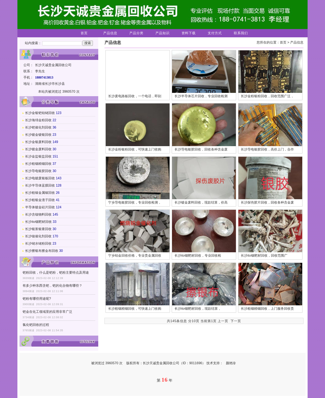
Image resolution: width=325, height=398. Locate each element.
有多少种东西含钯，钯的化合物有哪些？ (52, 285)
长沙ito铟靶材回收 (38, 221)
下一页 (235, 321)
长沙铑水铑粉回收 (38, 243)
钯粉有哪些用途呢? (37, 298)
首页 (84, 33)
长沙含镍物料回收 (38, 214)
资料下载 (189, 33)
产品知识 (162, 33)
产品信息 (110, 33)
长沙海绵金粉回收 (38, 120)
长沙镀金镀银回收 (38, 134)
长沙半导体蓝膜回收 (40, 185)
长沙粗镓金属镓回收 (40, 192)
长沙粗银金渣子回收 (40, 200)
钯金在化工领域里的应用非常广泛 (47, 311)
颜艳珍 (231, 363)
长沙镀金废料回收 (38, 149)
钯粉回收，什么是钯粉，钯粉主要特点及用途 (56, 272)
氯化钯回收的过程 (36, 324)
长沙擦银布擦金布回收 (41, 250)
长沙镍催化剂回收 (38, 236)
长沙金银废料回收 (38, 142)
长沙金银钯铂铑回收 (40, 113)
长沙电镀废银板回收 (40, 178)
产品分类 (136, 33)
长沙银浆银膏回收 (38, 229)
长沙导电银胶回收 (38, 171)
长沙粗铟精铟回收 (38, 163)
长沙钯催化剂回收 (38, 127)
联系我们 (241, 33)
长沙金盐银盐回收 (38, 156)
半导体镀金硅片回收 (40, 207)
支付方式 (215, 33)
